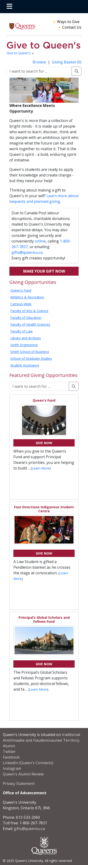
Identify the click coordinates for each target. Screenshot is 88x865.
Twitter (9, 751)
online (40, 241)
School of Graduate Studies (31, 358)
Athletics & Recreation (27, 297)
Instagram (12, 768)
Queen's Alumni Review (23, 774)
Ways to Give (68, 21)
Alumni (9, 745)
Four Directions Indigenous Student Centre (44, 509)
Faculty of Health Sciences (30, 324)
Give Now (44, 443)
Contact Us (71, 27)
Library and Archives (25, 338)
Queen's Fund (20, 290)
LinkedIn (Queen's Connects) (28, 762)
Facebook (11, 757)
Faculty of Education (25, 317)
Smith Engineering (24, 345)
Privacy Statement (18, 783)
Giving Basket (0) (66, 62)
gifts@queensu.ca (26, 252)
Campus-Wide (20, 304)
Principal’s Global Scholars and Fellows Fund (44, 619)
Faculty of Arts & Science (29, 311)
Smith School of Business (29, 351)
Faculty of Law (21, 331)
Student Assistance (24, 365)
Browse (40, 62)
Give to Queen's (19, 53)
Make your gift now (44, 271)
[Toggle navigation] (9, 6)
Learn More (41, 468)
